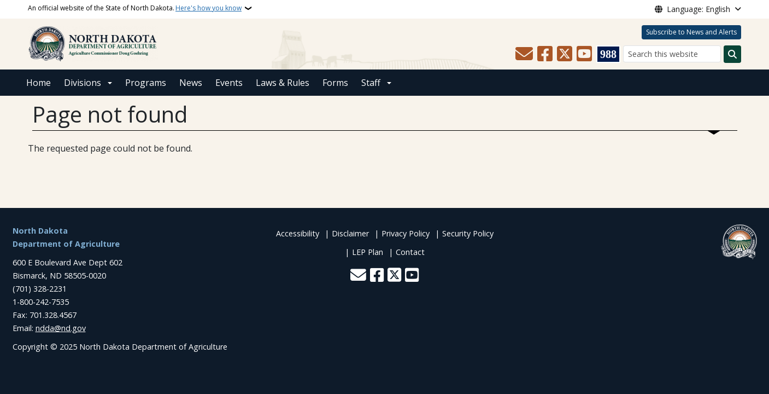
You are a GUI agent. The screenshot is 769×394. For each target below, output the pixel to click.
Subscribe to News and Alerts (691, 32)
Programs (145, 83)
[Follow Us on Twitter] (564, 54)
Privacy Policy (405, 233)
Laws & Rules (282, 83)
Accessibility (297, 233)
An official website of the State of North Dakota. (135, 8)
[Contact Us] (524, 54)
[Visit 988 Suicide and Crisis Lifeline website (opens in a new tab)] (608, 54)
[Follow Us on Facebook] (545, 54)
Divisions (82, 83)
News (190, 83)
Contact (410, 252)
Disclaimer (350, 233)
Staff (370, 83)
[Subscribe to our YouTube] (584, 54)
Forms (335, 83)
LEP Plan (367, 252)
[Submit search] (732, 54)
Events (229, 83)
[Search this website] (672, 53)
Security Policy (468, 233)
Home (38, 83)
